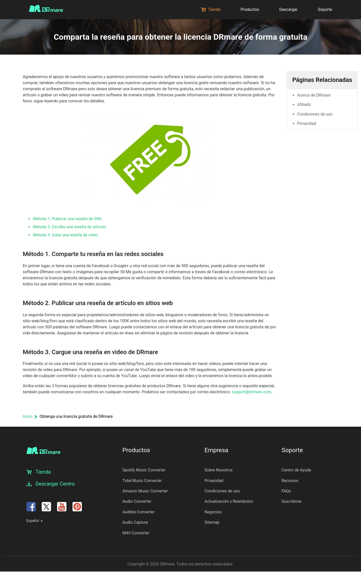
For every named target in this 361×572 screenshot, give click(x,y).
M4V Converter (136, 533)
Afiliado (307, 103)
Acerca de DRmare (317, 93)
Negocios (213, 512)
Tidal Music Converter (142, 480)
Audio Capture (135, 522)
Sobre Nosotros (219, 470)
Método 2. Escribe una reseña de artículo (69, 226)
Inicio (27, 416)
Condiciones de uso (318, 112)
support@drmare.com (251, 392)
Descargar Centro (55, 484)
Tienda (210, 9)
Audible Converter (139, 512)
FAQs (286, 491)
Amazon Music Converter (145, 491)
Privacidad (310, 122)
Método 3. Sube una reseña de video (65, 235)
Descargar (288, 9)
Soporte (325, 9)
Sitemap (212, 522)
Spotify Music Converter (144, 470)
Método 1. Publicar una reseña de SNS (67, 218)
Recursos (290, 480)
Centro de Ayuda (296, 470)
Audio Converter (137, 501)
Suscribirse (292, 501)
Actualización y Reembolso (229, 501)
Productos (249, 9)
